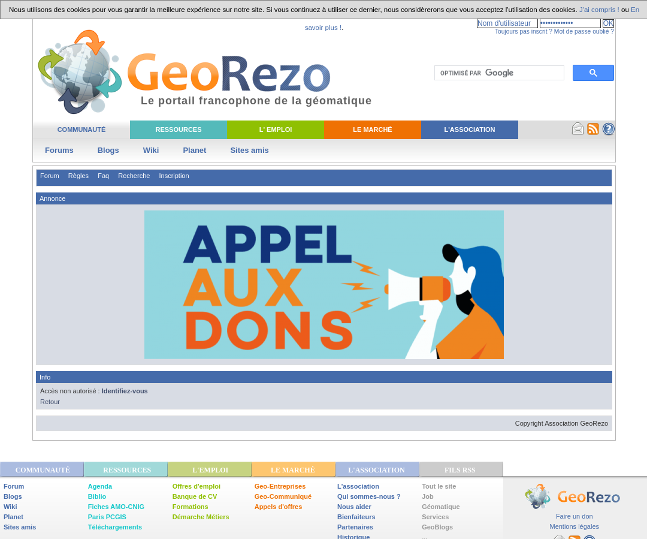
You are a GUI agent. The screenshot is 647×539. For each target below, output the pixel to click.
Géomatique (441, 506)
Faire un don (574, 516)
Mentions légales (574, 526)
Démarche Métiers (201, 516)
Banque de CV (195, 496)
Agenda (100, 486)
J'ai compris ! (599, 9)
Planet (194, 150)
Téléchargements (115, 527)
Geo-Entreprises (280, 486)
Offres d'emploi (196, 486)
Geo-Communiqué (283, 496)
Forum (49, 175)
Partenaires (355, 527)
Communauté (82, 129)
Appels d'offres (279, 506)
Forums (59, 150)
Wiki (151, 150)
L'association (358, 486)
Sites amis (249, 150)
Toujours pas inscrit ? (523, 31)
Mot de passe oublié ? (584, 31)
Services (435, 516)
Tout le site (439, 486)
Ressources (178, 129)
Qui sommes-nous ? (369, 496)
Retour (50, 401)
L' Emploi (275, 129)
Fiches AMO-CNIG (116, 506)
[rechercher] (498, 73)
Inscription (174, 175)
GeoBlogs (437, 527)
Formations (190, 506)
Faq (103, 175)
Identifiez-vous (125, 391)
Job (428, 496)
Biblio (97, 496)
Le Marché (372, 129)
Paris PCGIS (107, 516)
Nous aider (354, 506)
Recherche (134, 175)
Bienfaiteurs (356, 516)
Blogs (108, 150)
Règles (78, 175)
